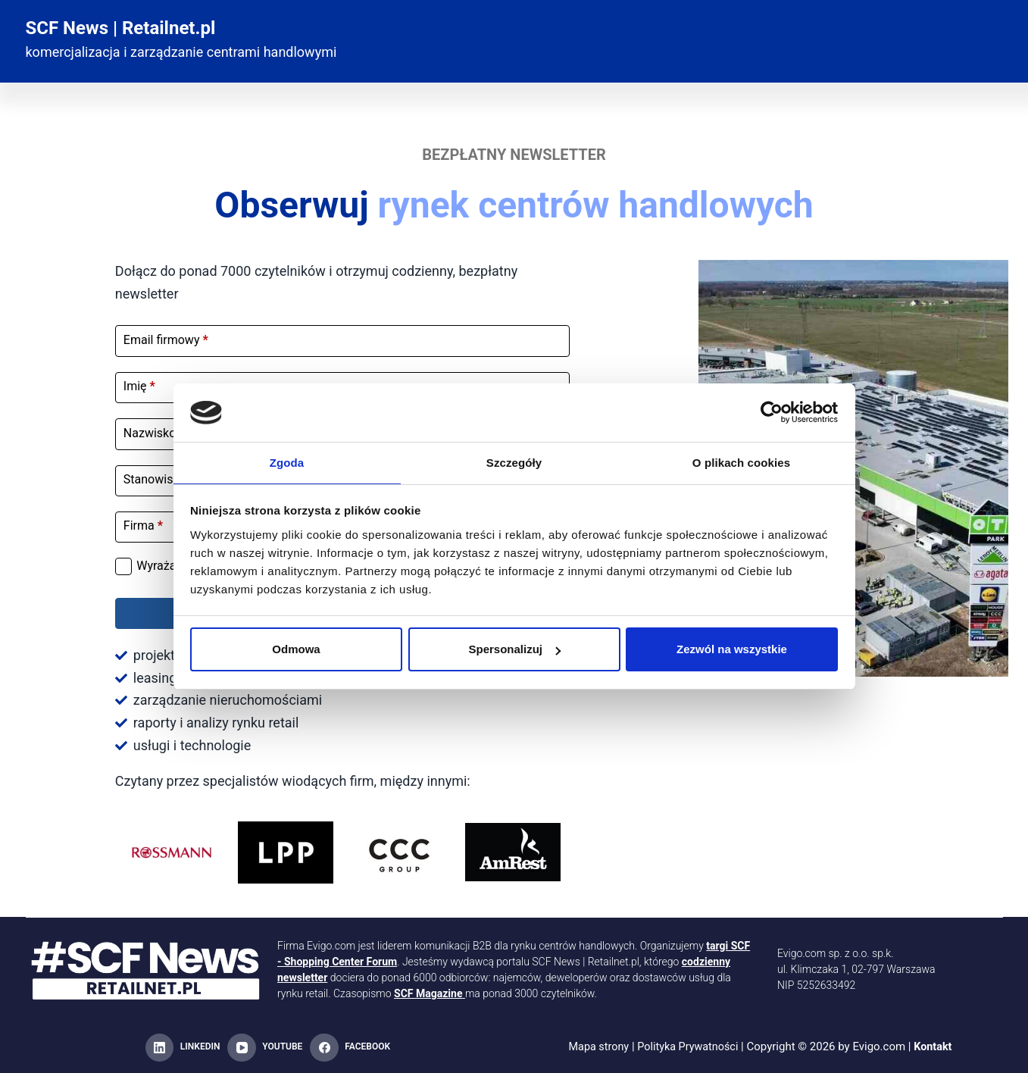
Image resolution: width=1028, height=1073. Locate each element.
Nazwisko (154, 433)
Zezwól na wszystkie (731, 649)
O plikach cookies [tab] (741, 461)
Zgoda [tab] (287, 461)
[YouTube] (264, 1048)
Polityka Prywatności (688, 1047)
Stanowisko (159, 479)
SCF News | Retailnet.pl (121, 28)
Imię (139, 386)
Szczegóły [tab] (514, 461)
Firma (143, 525)
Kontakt (936, 1047)
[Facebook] (350, 1048)
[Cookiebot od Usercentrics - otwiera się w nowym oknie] (771, 411)
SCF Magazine (428, 993)
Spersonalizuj (514, 649)
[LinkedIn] (182, 1048)
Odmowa (296, 649)
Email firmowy (165, 340)
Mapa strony (595, 1047)
